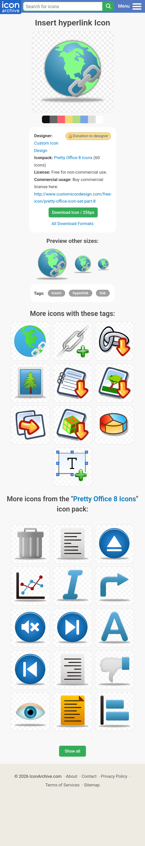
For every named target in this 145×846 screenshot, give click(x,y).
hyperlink (80, 293)
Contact (89, 776)
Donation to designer (90, 136)
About (71, 776)
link (103, 293)
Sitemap (92, 784)
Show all (72, 751)
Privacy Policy (114, 776)
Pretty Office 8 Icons (73, 157)
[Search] (108, 6)
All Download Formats (72, 223)
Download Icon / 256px (73, 212)
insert (57, 293)
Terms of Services (62, 784)
